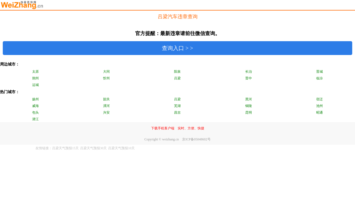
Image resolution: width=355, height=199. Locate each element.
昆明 (248, 112)
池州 (319, 106)
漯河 (106, 106)
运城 (35, 85)
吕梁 (177, 78)
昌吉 (177, 112)
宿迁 (319, 99)
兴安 (106, 112)
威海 (35, 106)
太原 (35, 72)
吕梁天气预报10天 (121, 148)
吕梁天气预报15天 (65, 148)
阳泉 (177, 72)
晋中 (248, 78)
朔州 (35, 78)
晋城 (319, 72)
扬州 (35, 99)
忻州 (106, 78)
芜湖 (177, 106)
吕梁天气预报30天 (93, 148)
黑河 (248, 99)
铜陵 (248, 106)
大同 (106, 72)
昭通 (319, 112)
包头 (35, 112)
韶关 (106, 99)
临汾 (319, 78)
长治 (248, 72)
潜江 (35, 119)
